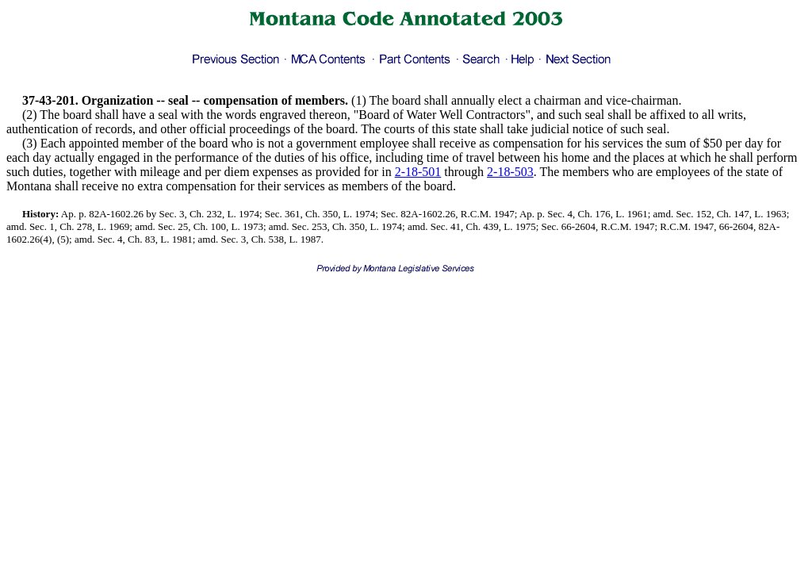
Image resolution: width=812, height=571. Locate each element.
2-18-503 (510, 171)
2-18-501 (418, 171)
